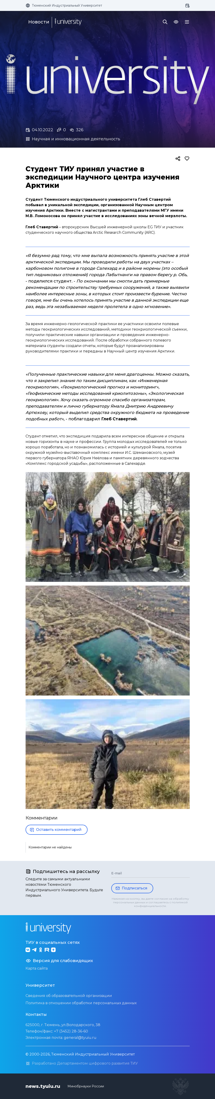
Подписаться (131, 888)
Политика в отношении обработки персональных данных (81, 1003)
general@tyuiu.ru (80, 1037)
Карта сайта (37, 968)
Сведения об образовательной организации (69, 996)
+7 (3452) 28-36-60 (71, 1031)
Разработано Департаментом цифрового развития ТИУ (82, 1063)
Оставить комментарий (56, 829)
